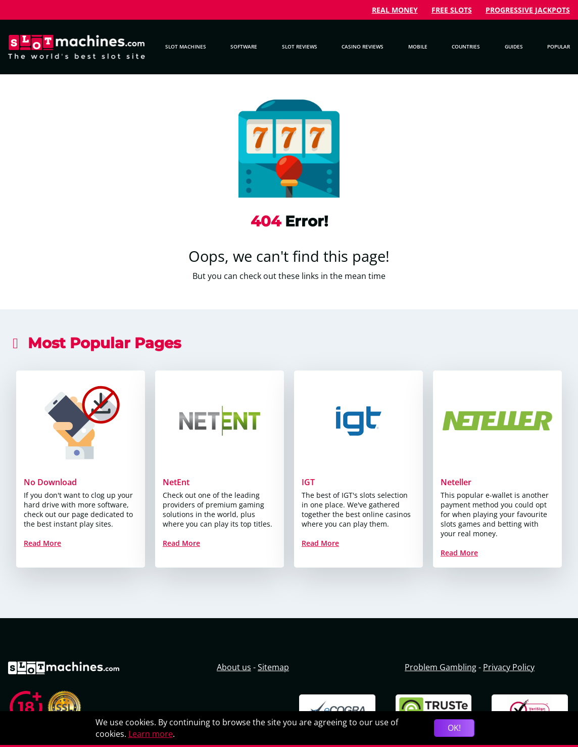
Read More (42, 543)
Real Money (395, 10)
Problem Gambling (440, 667)
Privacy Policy (509, 667)
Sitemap (273, 667)
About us (234, 667)
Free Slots (451, 10)
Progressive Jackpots (528, 10)
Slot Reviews (299, 46)
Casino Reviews (362, 46)
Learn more (150, 733)
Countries (466, 46)
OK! (454, 727)
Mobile (417, 46)
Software (243, 46)
